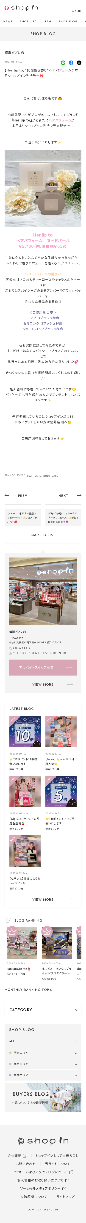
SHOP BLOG (68, 21)
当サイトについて (57, 1163)
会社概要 (14, 1155)
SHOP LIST (28, 21)
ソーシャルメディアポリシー (40, 1188)
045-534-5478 (22, 647)
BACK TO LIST (43, 535)
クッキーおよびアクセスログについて (40, 1172)
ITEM (47, 21)
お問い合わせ (26, 1163)
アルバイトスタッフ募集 (36, 667)
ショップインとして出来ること (57, 1155)
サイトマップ (65, 1196)
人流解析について (33, 1196)
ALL (12, 1041)
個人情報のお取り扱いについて (40, 1180)
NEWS (7, 21)
